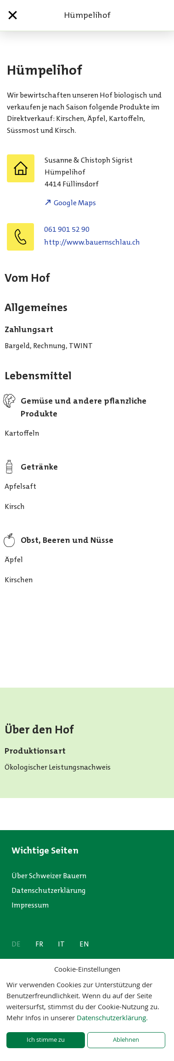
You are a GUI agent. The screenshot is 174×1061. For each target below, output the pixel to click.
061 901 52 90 (67, 229)
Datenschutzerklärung (48, 890)
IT (61, 944)
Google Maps (75, 203)
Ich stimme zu (46, 1040)
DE (16, 944)
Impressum (30, 905)
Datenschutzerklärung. (112, 1017)
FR (39, 944)
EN (84, 944)
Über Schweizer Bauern (48, 876)
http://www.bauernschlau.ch (92, 242)
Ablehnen (126, 1040)
